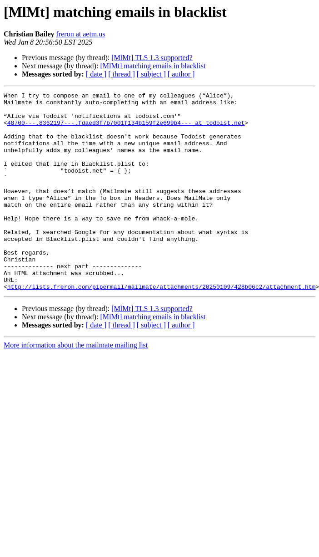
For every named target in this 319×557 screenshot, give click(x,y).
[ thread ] (121, 74)
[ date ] (96, 74)
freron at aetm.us (80, 34)
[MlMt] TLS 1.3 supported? (151, 57)
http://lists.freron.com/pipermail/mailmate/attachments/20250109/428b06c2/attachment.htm (161, 326)
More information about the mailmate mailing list (76, 384)
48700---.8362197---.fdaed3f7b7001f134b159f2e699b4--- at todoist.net (126, 129)
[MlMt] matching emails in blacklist (152, 66)
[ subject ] (151, 74)
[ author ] (181, 74)
